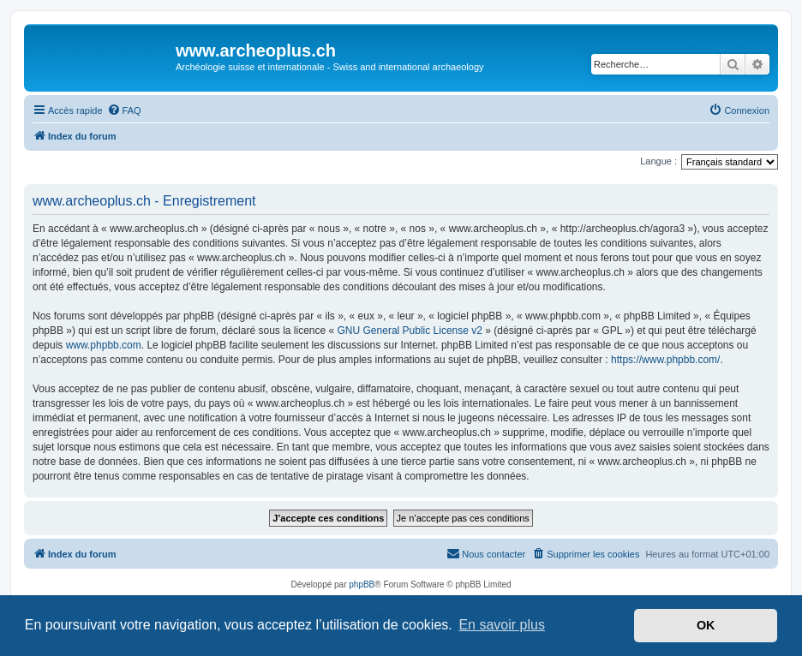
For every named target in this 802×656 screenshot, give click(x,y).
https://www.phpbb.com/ (665, 360)
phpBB (361, 584)
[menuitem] (124, 110)
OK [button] (706, 625)
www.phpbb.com (103, 345)
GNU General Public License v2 (410, 331)
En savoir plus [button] (501, 624)
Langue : (658, 161)
